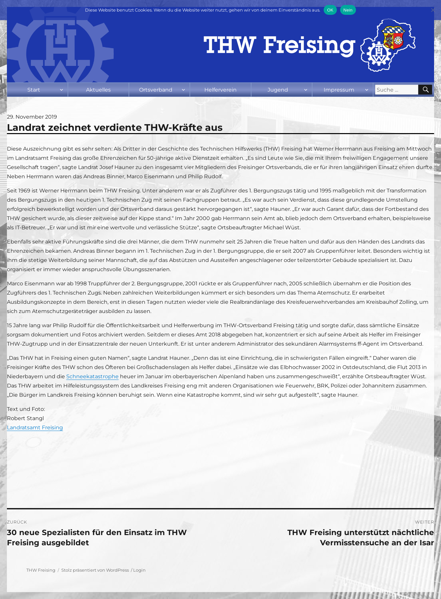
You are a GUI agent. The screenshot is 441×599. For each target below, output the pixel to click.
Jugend (278, 90)
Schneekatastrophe (92, 376)
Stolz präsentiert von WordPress (95, 570)
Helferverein (220, 90)
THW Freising (40, 570)
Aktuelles (98, 90)
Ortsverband (155, 90)
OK (330, 10)
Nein (348, 10)
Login (139, 570)
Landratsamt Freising (35, 427)
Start (33, 90)
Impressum (339, 90)
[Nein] (432, 10)
